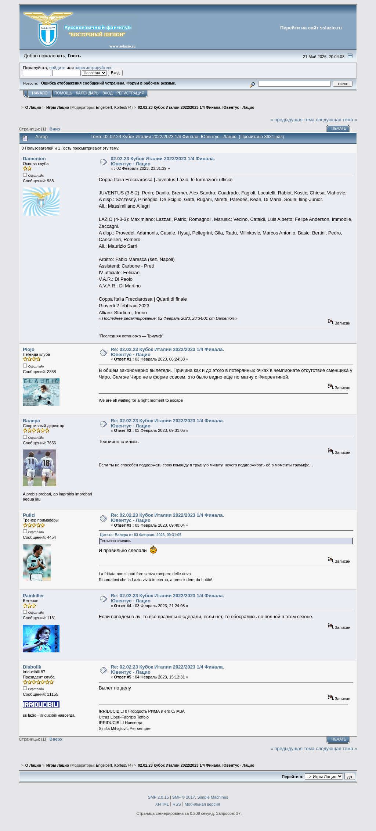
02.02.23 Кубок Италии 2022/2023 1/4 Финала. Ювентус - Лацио (163, 161)
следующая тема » (336, 119)
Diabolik (32, 667)
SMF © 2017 (183, 797)
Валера (31, 420)
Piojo (29, 349)
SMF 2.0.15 (158, 797)
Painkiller (33, 595)
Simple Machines (212, 797)
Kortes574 (122, 107)
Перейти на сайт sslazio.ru (311, 28)
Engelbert (104, 107)
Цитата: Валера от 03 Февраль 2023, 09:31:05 (140, 535)
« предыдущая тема (293, 119)
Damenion (34, 158)
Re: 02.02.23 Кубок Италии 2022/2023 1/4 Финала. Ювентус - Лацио (167, 352)
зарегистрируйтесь (93, 67)
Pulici (29, 515)
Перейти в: (292, 776)
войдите (57, 67)
